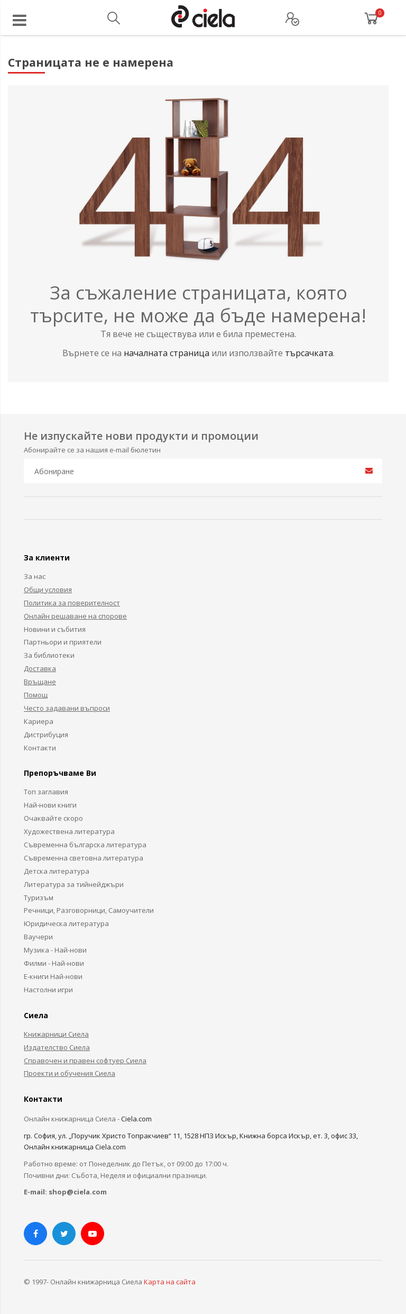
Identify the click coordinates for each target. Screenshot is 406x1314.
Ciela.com (136, 1118)
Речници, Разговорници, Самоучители (89, 910)
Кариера (38, 721)
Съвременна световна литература (83, 858)
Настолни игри (48, 989)
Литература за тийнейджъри (74, 884)
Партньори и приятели (63, 642)
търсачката (309, 353)
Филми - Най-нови (54, 963)
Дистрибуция (46, 734)
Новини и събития (55, 629)
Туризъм (38, 897)
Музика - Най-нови (55, 950)
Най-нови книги (50, 805)
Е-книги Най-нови (53, 976)
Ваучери (38, 936)
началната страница (167, 353)
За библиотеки (49, 655)
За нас (34, 576)
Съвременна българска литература (85, 844)
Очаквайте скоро (53, 818)
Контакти (40, 748)
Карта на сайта (170, 1281)
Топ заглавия (46, 791)
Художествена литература (69, 831)
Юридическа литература (66, 923)
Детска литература (56, 871)
